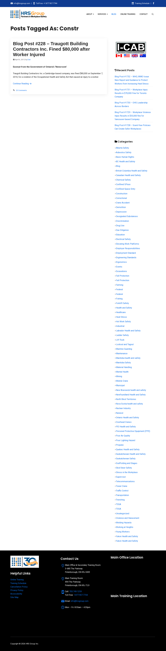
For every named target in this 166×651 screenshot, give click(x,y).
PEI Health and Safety (126, 426)
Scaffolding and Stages (126, 463)
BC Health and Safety (125, 161)
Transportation (122, 495)
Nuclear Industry (123, 408)
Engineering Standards (126, 257)
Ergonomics (121, 262)
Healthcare (121, 312)
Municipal (120, 385)
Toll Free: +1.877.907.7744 (46, 3)
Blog (114, 14)
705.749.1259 (75, 591)
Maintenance (121, 353)
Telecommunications (125, 481)
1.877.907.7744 (81, 595)
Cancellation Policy (19, 587)
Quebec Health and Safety (128, 449)
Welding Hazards (124, 522)
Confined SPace (123, 184)
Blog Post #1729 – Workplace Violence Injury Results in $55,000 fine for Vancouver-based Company (133, 116)
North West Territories (126, 399)
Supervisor (121, 477)
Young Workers (123, 531)
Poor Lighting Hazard (125, 440)
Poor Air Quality (123, 435)
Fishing (119, 298)
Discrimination (122, 221)
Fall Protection (122, 276)
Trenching (120, 500)
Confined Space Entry (125, 189)
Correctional (121, 198)
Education (120, 234)
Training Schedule (142, 3)
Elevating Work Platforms (127, 244)
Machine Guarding (124, 349)
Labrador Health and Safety (128, 330)
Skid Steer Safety (124, 468)
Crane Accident (123, 202)
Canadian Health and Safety (128, 175)
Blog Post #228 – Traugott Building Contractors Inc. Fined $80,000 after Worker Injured (51, 49)
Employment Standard (126, 253)
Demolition (121, 207)
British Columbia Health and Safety (131, 171)
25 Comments (21, 90)
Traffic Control (122, 490)
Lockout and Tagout (125, 344)
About (89, 14)
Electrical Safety (123, 239)
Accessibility (16, 594)
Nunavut (119, 413)
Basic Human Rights (125, 157)
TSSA (118, 504)
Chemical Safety (123, 180)
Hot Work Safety (123, 321)
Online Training (127, 14)
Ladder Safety (122, 335)
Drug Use (120, 225)
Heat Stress (121, 317)
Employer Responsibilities (128, 248)
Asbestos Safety (123, 152)
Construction (121, 193)
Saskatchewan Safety (126, 458)
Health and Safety (124, 308)
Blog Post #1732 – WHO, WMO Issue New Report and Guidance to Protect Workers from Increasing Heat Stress (132, 80)
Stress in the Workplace (127, 472)
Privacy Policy (16, 590)
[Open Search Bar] (153, 14)
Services (102, 14)
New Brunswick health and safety (131, 390)
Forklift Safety (122, 303)
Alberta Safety (122, 148)
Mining (119, 376)
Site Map (14, 597)
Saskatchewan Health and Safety (131, 454)
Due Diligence (122, 230)
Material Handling (124, 367)
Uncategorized (122, 513)
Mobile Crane (122, 381)
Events (119, 266)
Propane (120, 445)
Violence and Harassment (127, 518)
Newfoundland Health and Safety (131, 394)
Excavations (121, 271)
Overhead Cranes (124, 422)
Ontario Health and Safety (127, 417)
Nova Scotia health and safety (129, 404)
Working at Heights (124, 527)
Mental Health (122, 372)
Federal (119, 289)
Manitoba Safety (123, 362)
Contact (144, 14)
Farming (119, 285)
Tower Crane (121, 486)
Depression (121, 212)
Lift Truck (120, 340)
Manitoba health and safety (128, 358)
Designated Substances (127, 216)
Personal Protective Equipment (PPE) (133, 431)
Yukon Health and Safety (127, 536)
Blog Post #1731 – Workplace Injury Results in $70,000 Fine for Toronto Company (131, 93)
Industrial (120, 326)
